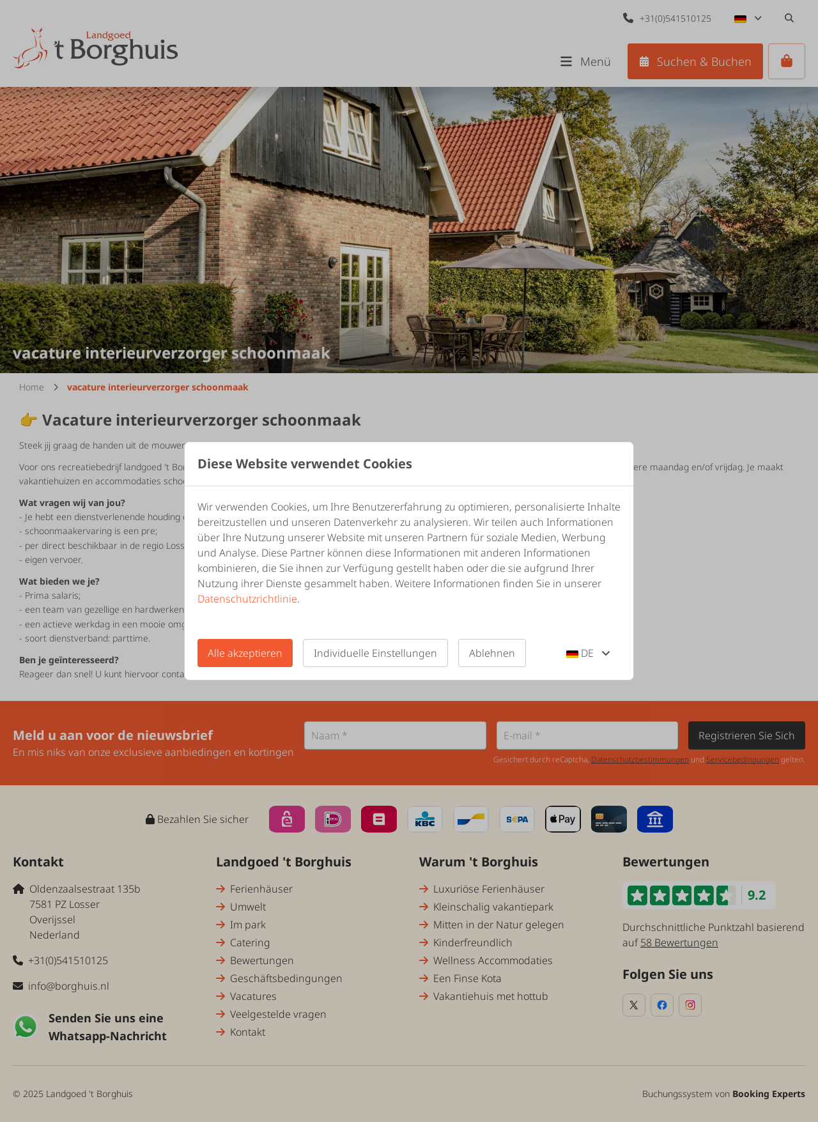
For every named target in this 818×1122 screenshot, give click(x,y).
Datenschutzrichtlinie (247, 599)
